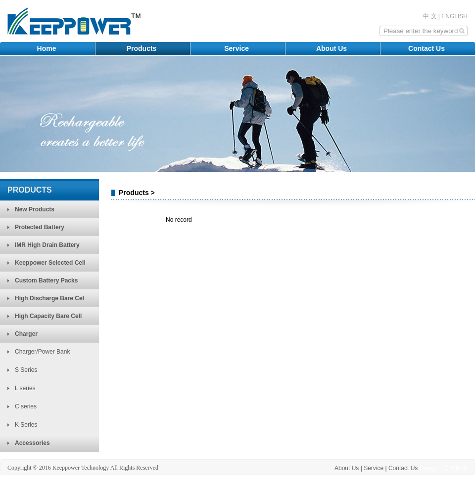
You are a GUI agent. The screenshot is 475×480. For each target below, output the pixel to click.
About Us (332, 48)
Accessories (32, 443)
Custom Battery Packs (46, 280)
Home (47, 48)
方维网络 (456, 468)
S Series (26, 369)
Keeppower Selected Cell (50, 262)
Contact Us (427, 48)
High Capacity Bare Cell (48, 316)
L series (25, 388)
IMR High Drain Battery (47, 244)
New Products (34, 209)
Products (143, 48)
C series (26, 406)
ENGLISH (454, 16)
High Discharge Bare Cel (49, 298)
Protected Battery (39, 227)
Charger (26, 333)
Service (237, 48)
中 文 (429, 16)
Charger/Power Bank (42, 351)
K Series (26, 424)
